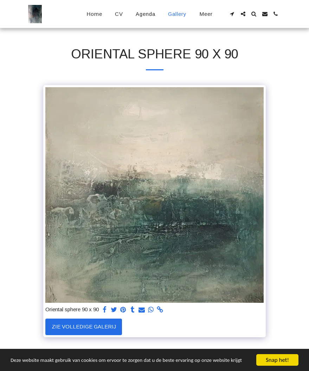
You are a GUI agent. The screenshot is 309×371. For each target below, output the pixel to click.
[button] (232, 14)
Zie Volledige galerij (84, 327)
